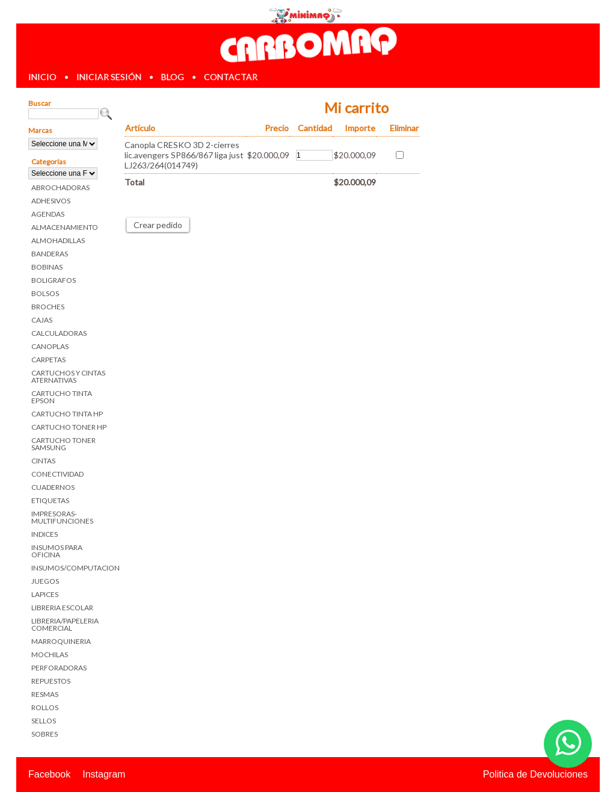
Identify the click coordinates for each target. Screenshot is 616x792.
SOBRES (44, 733)
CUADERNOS (53, 487)
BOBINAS (47, 266)
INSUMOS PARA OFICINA (56, 551)
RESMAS (44, 694)
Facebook (49, 774)
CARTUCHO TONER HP (68, 427)
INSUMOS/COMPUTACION (71, 567)
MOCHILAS (49, 654)
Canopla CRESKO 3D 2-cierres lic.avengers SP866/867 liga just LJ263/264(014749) (184, 155)
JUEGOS (45, 581)
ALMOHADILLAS (58, 240)
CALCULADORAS (59, 333)
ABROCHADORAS (60, 187)
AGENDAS (47, 213)
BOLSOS (45, 293)
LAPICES (44, 594)
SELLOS (43, 720)
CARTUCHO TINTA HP (67, 413)
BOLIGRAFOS (53, 280)
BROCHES (47, 306)
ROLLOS (44, 707)
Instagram (103, 774)
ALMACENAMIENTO (64, 227)
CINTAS (43, 460)
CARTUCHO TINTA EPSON (61, 397)
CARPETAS (48, 359)
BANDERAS (49, 253)
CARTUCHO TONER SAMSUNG (63, 444)
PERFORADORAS (59, 667)
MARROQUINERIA (61, 641)
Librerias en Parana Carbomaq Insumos (308, 44)
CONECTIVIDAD (57, 473)
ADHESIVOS (50, 200)
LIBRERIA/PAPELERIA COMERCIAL (65, 624)
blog (172, 77)
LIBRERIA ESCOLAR (62, 607)
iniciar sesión (108, 77)
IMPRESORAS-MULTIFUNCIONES (62, 517)
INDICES (44, 534)
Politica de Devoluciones (535, 774)
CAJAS (41, 319)
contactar (230, 77)
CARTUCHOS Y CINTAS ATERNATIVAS (68, 376)
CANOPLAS (50, 346)
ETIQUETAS (50, 500)
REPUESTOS (50, 680)
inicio (42, 77)
